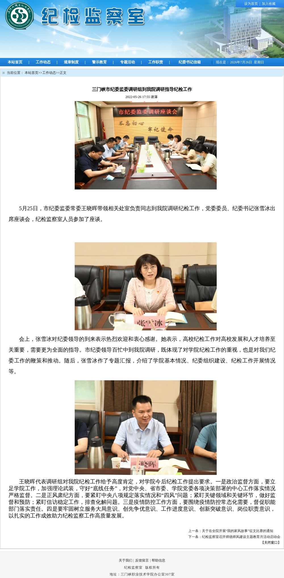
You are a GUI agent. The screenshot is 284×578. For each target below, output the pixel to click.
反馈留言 (142, 560)
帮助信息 (158, 560)
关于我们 (125, 560)
